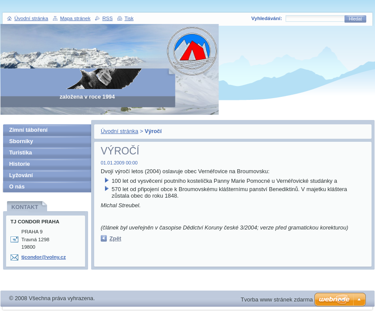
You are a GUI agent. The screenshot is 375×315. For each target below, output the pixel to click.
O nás (17, 186)
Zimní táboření (28, 130)
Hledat (355, 19)
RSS (107, 18)
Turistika (20, 152)
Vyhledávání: (266, 18)
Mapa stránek (75, 18)
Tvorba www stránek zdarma (277, 299)
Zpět (115, 238)
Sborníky (21, 141)
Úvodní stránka (119, 131)
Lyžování (21, 175)
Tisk (129, 18)
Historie (19, 164)
